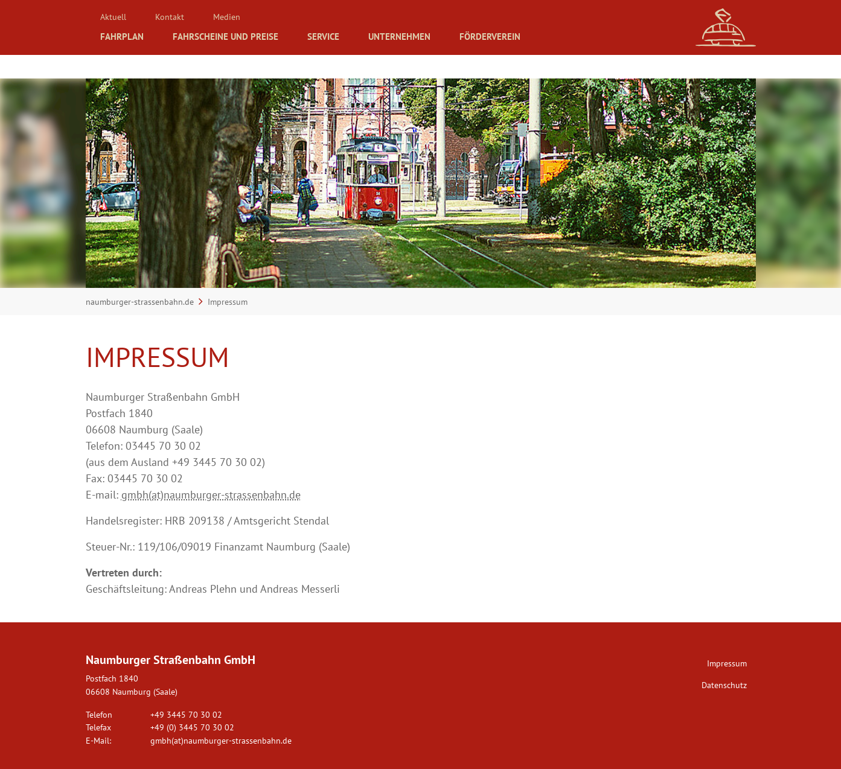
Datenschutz (724, 685)
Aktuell (115, 16)
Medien (235, 16)
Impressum (727, 663)
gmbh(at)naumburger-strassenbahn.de (211, 495)
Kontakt (175, 16)
